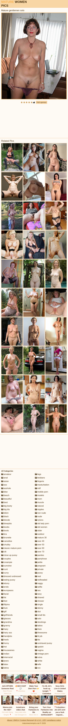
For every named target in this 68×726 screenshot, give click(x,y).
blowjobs (6, 523)
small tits (40, 615)
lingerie (39, 481)
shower (39, 601)
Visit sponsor (41, 102)
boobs (5, 527)
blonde (5, 520)
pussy (39, 573)
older (38, 530)
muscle (39, 502)
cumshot (6, 566)
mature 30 (41, 538)
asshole (6, 488)
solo (38, 618)
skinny (39, 608)
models (39, 495)
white (38, 661)
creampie (6, 562)
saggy (39, 583)
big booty (6, 506)
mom (38, 499)
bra (4, 534)
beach (5, 495)
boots (5, 530)
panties (39, 555)
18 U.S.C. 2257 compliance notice (47, 720)
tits (37, 640)
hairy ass (6, 633)
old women (41, 527)
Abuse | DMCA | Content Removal (20, 720)
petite (39, 562)
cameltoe (6, 541)
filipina (5, 604)
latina (5, 668)
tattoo (39, 626)
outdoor (39, 534)
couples (6, 559)
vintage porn (42, 654)
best (4, 502)
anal (4, 478)
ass (4, 485)
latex (4, 664)
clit (3, 552)
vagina (39, 650)
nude (38, 516)
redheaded (41, 580)
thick (38, 629)
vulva (38, 657)
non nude (40, 513)
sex (38, 590)
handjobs (6, 636)
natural (39, 506)
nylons (39, 520)
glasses (6, 618)
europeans (7, 590)
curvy (5, 573)
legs (38, 474)
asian (5, 481)
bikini (4, 513)
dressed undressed (11, 576)
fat (3, 597)
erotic (5, 587)
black (5, 516)
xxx (37, 668)
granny (5, 626)
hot (4, 647)
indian (5, 654)
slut (38, 611)
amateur (6, 474)
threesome (41, 633)
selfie (38, 587)
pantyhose (41, 559)
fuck (4, 608)
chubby (5, 545)
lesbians (40, 478)
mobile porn (41, 492)
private (39, 569)
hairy (4, 629)
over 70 (39, 552)
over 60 (39, 548)
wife (38, 664)
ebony (5, 583)
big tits (5, 509)
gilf (3, 611)
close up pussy (9, 555)
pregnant (40, 566)
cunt (4, 569)
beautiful (6, 499)
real (38, 576)
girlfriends (7, 615)
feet (4, 601)
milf (38, 488)
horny (5, 643)
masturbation (42, 485)
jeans (5, 661)
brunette (6, 538)
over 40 (39, 541)
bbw (4, 492)
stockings (40, 622)
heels (5, 640)
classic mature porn (11, 548)
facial (5, 594)
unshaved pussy (43, 643)
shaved (39, 597)
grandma (6, 622)
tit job (38, 636)
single (39, 604)
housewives (7, 650)
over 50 (39, 545)
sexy (38, 594)
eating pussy (8, 580)
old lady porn (42, 523)
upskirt (39, 647)
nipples (39, 509)
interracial (7, 657)
